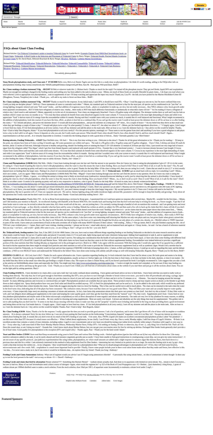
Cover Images (117, 381)
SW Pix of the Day (93, 375)
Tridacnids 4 (94, 66)
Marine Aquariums (21, 23)
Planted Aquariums (62, 23)
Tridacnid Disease (28, 66)
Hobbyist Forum (81, 381)
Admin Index (106, 381)
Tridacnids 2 (72, 66)
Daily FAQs (70, 375)
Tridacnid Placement (12, 66)
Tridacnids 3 (83, 66)
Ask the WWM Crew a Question (183, 23)
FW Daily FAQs (81, 375)
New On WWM (118, 375)
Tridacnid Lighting (112, 63)
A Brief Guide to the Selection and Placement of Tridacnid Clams (50, 56)
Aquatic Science (163, 23)
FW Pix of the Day (106, 375)
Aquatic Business (145, 23)
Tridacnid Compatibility (78, 63)
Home (5, 22)
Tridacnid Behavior (43, 63)
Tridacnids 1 (61, 66)
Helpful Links (70, 381)
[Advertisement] (199, 61)
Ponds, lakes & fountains (101, 23)
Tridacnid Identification (25, 63)
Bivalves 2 (16, 68)
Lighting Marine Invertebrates (90, 59)
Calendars (93, 381)
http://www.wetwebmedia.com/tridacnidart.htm (95, 263)
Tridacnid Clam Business (110, 66)
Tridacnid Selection (60, 63)
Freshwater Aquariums (42, 23)
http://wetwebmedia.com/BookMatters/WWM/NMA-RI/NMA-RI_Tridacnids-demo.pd (76, 184)
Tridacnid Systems (96, 63)
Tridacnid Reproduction (45, 66)
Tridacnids (19, 56)
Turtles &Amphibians (124, 23)
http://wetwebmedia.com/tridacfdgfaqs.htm (20, 184)
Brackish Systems (83, 23)
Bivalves (64, 59)
